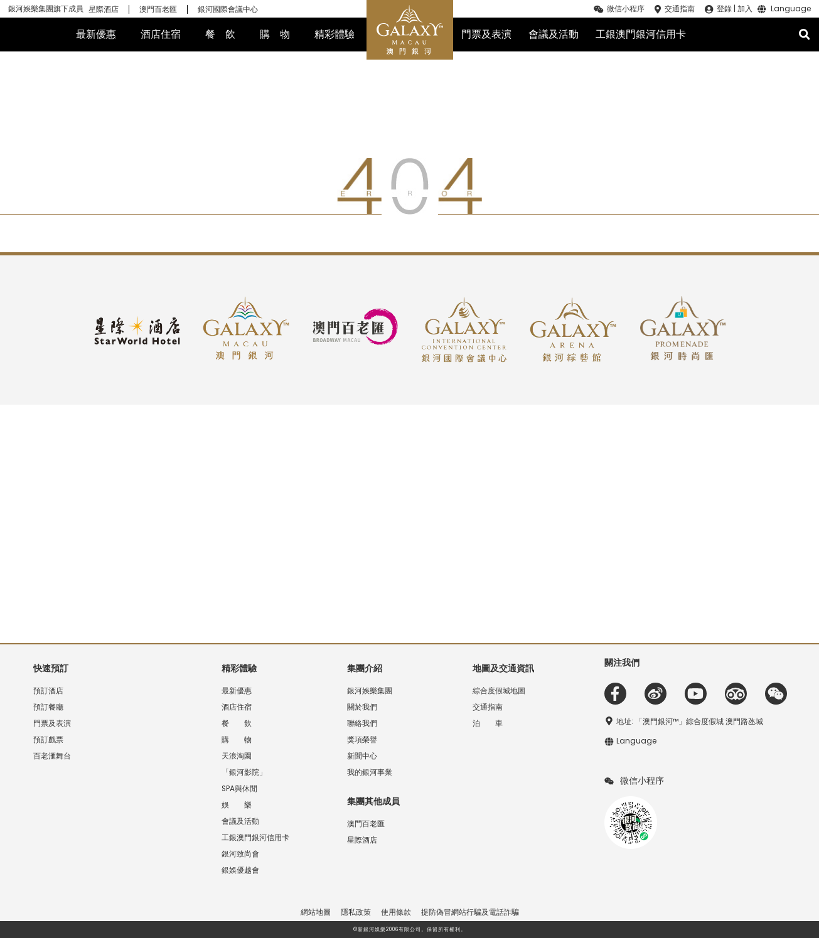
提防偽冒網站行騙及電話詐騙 (470, 912)
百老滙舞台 (52, 756)
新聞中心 (362, 756)
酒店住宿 (161, 34)
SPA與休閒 (239, 789)
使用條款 (396, 912)
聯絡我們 (362, 723)
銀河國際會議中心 (228, 9)
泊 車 (488, 723)
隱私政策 (356, 912)
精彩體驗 (334, 34)
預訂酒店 (48, 691)
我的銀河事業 (369, 772)
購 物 (275, 34)
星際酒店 (103, 9)
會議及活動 (553, 34)
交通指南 (680, 9)
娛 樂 (237, 805)
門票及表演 (486, 34)
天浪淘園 (237, 756)
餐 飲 (220, 34)
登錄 (724, 9)
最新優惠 (96, 34)
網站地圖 (316, 912)
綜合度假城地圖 (499, 691)
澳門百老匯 (158, 9)
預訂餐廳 (48, 707)
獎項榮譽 (362, 740)
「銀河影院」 (244, 772)
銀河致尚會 (240, 854)
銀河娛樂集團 (369, 691)
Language (791, 9)
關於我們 (362, 707)
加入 (744, 9)
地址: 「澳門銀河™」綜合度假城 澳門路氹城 (689, 722)
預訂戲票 (48, 740)
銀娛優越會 (240, 870)
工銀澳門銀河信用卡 (641, 34)
